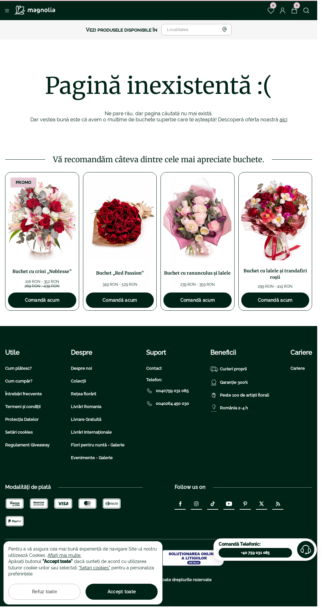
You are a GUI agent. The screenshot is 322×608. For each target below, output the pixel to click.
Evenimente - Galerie (92, 457)
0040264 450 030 (167, 403)
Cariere (297, 368)
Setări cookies (19, 432)
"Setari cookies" (94, 567)
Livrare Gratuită (86, 419)
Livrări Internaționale (91, 432)
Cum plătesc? (18, 368)
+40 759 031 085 (255, 553)
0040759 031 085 (167, 390)
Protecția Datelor (22, 419)
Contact (154, 368)
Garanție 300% (229, 382)
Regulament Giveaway (27, 445)
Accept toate (122, 591)
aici (283, 120)
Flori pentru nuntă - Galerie (97, 445)
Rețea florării (83, 393)
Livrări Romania (86, 406)
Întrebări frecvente (23, 393)
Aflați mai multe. (64, 555)
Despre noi (81, 368)
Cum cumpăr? (18, 381)
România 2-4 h (229, 408)
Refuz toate (44, 591)
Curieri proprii (228, 369)
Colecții (78, 381)
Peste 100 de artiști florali (239, 395)
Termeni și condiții (23, 406)
